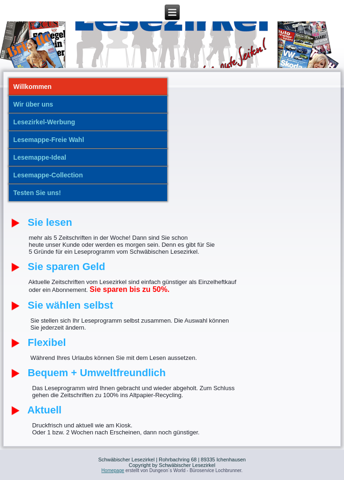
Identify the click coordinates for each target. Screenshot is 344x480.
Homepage (112, 470)
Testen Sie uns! (37, 192)
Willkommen (32, 86)
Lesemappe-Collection (48, 175)
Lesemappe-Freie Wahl (48, 139)
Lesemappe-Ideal (40, 157)
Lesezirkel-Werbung (44, 122)
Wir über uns (33, 104)
